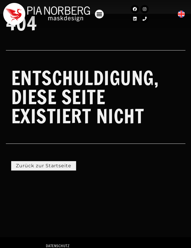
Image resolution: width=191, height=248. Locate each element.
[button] (99, 14)
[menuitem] (181, 14)
